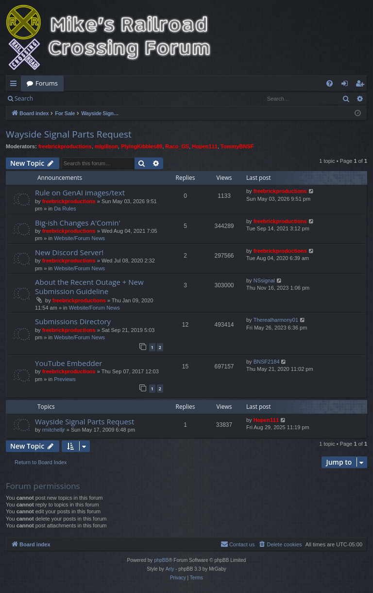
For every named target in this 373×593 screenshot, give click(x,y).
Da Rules (65, 208)
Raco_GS (177, 146)
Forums (46, 83)
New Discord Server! (69, 252)
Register (87, 98)
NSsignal (264, 280)
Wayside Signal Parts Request (69, 134)
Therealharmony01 (276, 320)
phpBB (161, 560)
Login (54, 98)
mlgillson (106, 146)
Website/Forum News (79, 238)
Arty (170, 569)
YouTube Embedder (68, 363)
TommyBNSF (237, 146)
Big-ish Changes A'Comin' (77, 222)
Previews (65, 379)
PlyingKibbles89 (141, 146)
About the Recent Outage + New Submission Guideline (89, 286)
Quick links (15, 85)
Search (24, 98)
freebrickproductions (65, 146)
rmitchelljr (53, 430)
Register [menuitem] (361, 85)
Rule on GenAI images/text (80, 192)
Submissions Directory (73, 321)
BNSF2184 (267, 362)
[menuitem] (329, 83)
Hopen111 (205, 146)
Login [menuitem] (346, 85)
